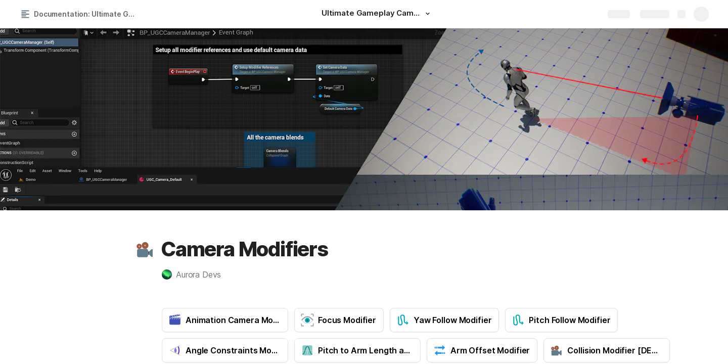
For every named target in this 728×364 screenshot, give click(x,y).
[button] (428, 14)
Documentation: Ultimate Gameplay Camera (88, 14)
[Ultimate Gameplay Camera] (377, 14)
